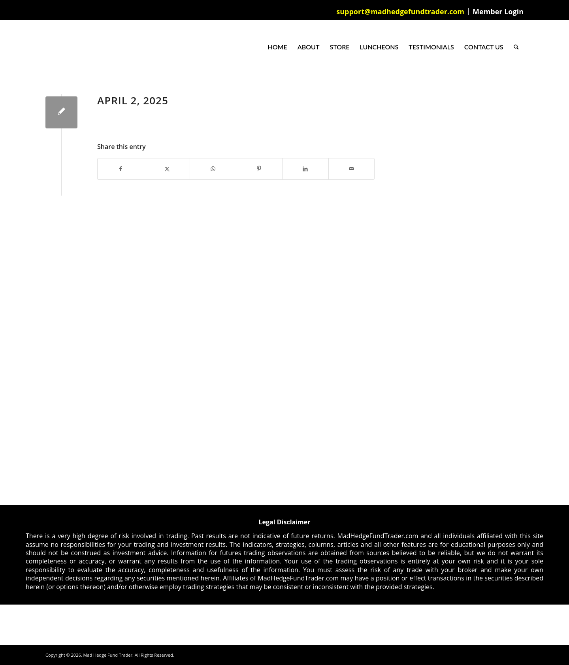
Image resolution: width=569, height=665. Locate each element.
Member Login (498, 11)
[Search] (516, 47)
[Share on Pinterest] (259, 168)
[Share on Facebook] (121, 168)
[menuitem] (400, 11)
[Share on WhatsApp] (213, 168)
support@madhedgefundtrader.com (400, 11)
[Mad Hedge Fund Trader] (45, 47)
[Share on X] (167, 168)
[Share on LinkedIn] (305, 168)
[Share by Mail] (352, 168)
